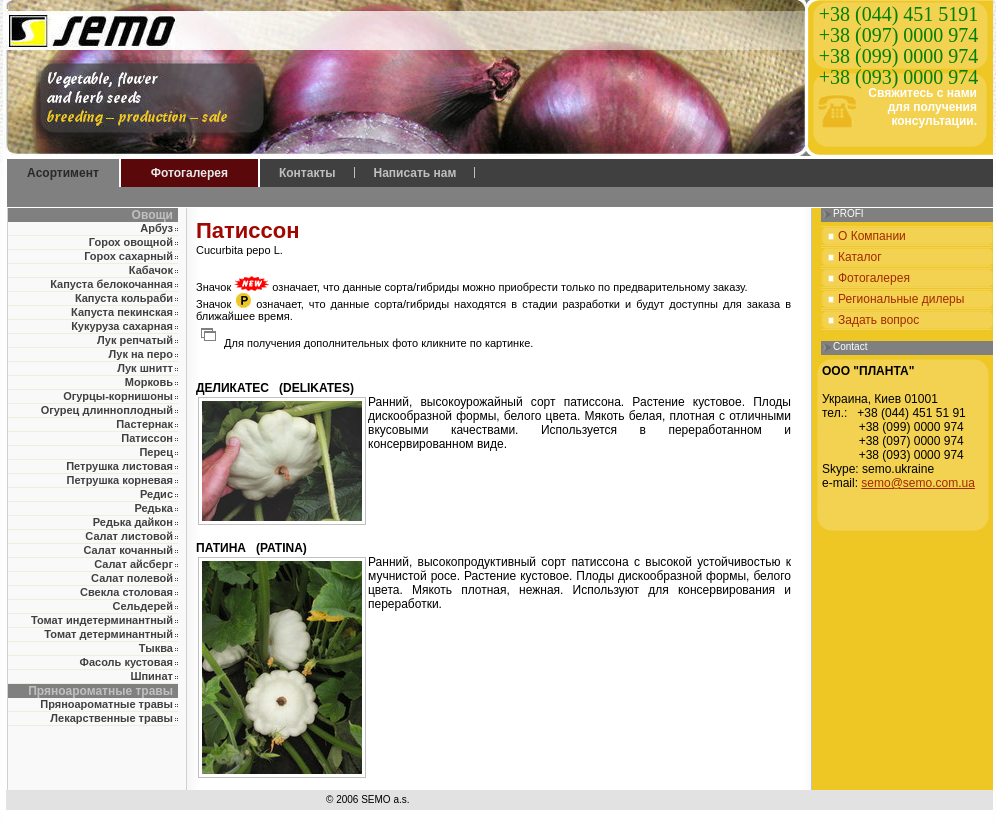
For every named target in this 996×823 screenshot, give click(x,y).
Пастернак (144, 424)
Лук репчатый (135, 340)
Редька (153, 508)
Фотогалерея (189, 173)
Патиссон (147, 438)
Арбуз (156, 228)
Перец (156, 452)
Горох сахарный (128, 256)
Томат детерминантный (108, 634)
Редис (156, 494)
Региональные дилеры (901, 299)
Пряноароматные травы (106, 704)
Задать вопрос (878, 320)
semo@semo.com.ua (918, 483)
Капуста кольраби (124, 298)
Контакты (307, 173)
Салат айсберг (133, 564)
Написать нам (415, 173)
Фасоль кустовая (126, 662)
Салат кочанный (129, 550)
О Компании (872, 236)
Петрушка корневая (119, 480)
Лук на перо (141, 354)
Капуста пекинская (122, 312)
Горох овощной (131, 242)
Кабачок (151, 270)
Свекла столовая (126, 592)
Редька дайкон (133, 522)
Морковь (149, 382)
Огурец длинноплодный (107, 410)
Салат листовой (129, 536)
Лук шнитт (145, 368)
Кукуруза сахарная (122, 326)
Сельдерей (142, 606)
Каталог (860, 257)
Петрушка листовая (119, 466)
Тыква (156, 648)
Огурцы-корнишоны (118, 396)
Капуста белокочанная (111, 284)
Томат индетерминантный (102, 620)
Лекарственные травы (111, 718)
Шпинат (151, 676)
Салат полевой (132, 578)
